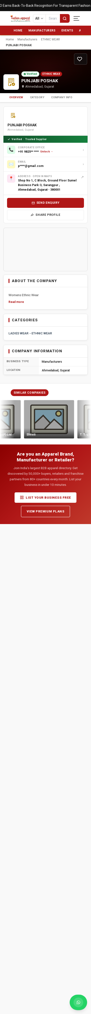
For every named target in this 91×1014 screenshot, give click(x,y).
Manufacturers (42, 30)
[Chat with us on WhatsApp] (78, 1002)
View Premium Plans (45, 511)
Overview (16, 97)
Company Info (61, 97)
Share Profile (45, 215)
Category (37, 97)
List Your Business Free (45, 497)
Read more (16, 302)
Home (18, 30)
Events (67, 30)
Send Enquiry (46, 202)
